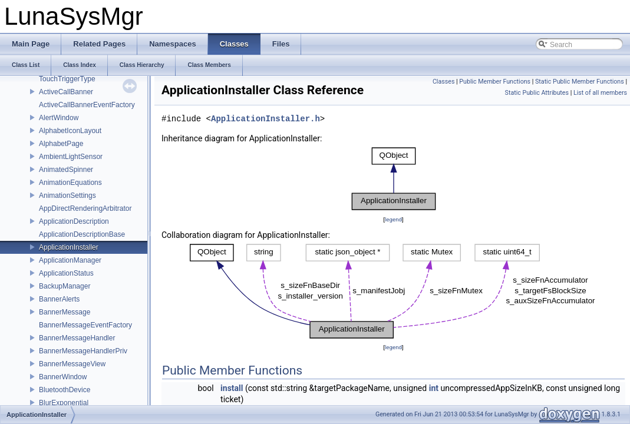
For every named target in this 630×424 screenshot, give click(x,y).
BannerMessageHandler (77, 338)
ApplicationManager (70, 260)
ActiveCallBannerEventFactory (87, 105)
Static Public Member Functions (579, 81)
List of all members (600, 93)
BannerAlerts (59, 299)
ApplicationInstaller (68, 247)
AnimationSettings (67, 195)
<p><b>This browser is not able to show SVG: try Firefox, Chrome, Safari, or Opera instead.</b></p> (393, 179)
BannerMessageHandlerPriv (83, 351)
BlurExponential (63, 403)
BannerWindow (63, 377)
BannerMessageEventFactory (85, 325)
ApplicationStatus (66, 273)
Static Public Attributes (537, 93)
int (433, 388)
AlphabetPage (61, 144)
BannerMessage (64, 312)
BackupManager (64, 286)
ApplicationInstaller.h (265, 119)
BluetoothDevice (64, 390)
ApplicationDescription (74, 221)
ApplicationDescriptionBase (82, 234)
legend (393, 219)
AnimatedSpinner (66, 169)
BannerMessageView (72, 364)
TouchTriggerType (67, 79)
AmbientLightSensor (71, 157)
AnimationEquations (70, 182)
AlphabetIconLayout (70, 131)
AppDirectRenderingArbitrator (85, 208)
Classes (443, 81)
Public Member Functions (494, 81)
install (231, 388)
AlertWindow (58, 118)
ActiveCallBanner (66, 92)
